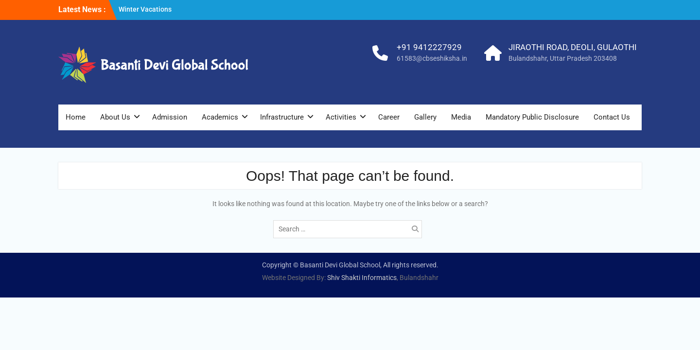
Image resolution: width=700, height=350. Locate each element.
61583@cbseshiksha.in (432, 58)
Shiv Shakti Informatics (362, 277)
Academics (220, 117)
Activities (341, 117)
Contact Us (612, 117)
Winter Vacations (145, 9)
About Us (115, 117)
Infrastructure (282, 117)
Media (461, 117)
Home (76, 117)
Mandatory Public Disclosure (532, 117)
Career (389, 117)
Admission (169, 117)
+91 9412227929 (429, 47)
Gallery (425, 117)
